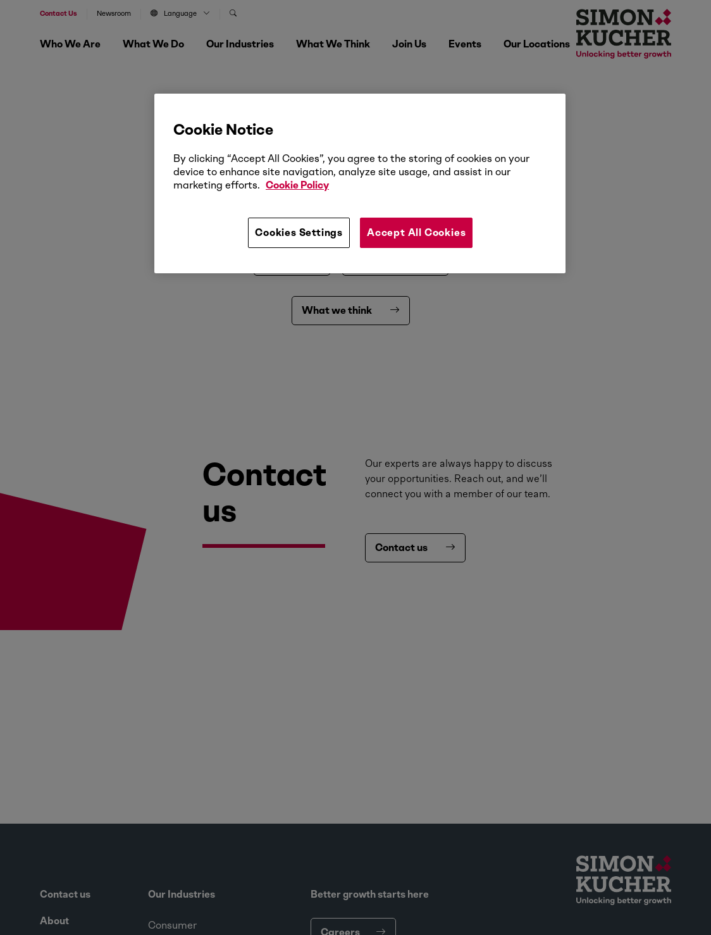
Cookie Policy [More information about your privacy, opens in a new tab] (297, 185)
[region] (360, 183)
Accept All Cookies (416, 232)
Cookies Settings (299, 232)
